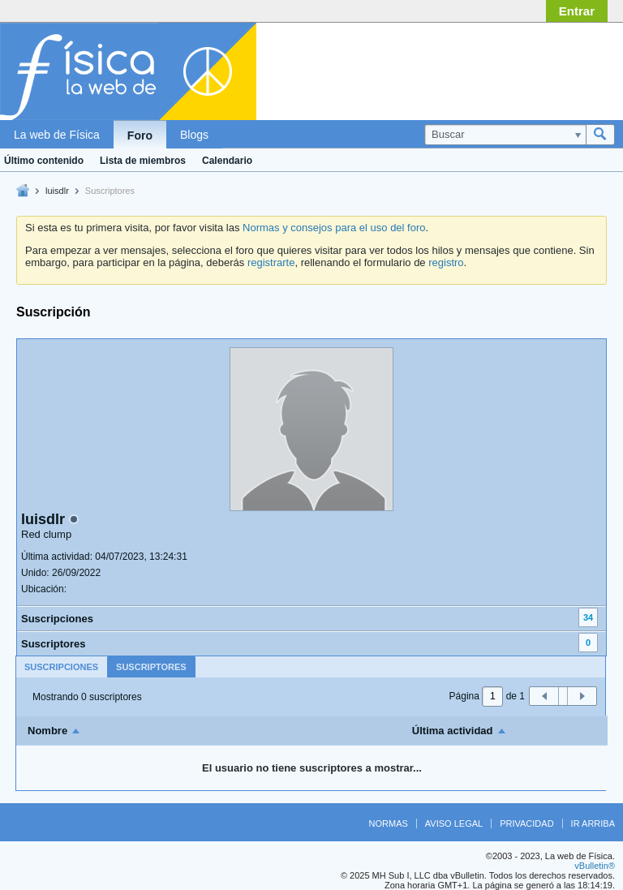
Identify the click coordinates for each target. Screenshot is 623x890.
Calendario (227, 160)
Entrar (577, 11)
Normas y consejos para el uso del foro (334, 227)
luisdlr (57, 191)
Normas (388, 823)
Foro (140, 135)
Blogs (194, 134)
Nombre (47, 730)
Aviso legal (454, 823)
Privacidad (526, 823)
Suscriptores (53, 644)
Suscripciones (57, 619)
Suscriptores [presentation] (151, 667)
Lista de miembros (143, 160)
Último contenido (44, 160)
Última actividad (452, 730)
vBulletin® (594, 866)
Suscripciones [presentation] (61, 667)
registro (445, 262)
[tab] (61, 666)
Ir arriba (593, 823)
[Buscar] (505, 134)
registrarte (271, 262)
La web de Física (57, 134)
